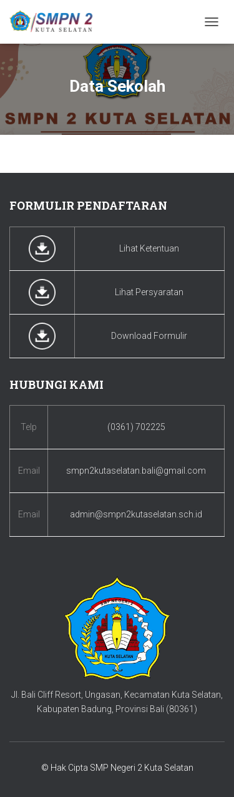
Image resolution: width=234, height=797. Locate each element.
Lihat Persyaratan (149, 292)
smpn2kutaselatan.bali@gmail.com (136, 471)
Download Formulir (149, 336)
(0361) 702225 (136, 427)
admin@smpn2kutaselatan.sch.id (136, 514)
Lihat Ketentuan (149, 248)
